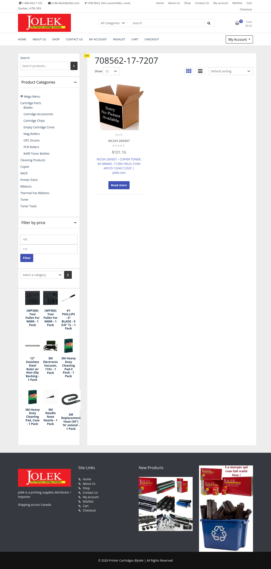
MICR (24, 173)
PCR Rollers (31, 147)
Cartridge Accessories (38, 114)
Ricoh (118, 135)
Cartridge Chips (34, 121)
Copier (24, 167)
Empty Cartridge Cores (39, 127)
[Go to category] (68, 275)
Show (98, 71)
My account (220, 3)
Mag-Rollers (32, 134)
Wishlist (237, 3)
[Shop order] (231, 71)
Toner (24, 200)
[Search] (74, 66)
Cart (249, 3)
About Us (174, 3)
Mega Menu (30, 96)
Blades (28, 107)
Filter (27, 258)
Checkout (246, 9)
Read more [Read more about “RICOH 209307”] (119, 185)
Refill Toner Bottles (37, 153)
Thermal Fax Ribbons (34, 193)
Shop (187, 3)
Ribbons (26, 186)
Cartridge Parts (30, 103)
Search (25, 58)
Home (160, 3)
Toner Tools (28, 206)
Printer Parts (29, 180)
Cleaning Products (32, 160)
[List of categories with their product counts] (42, 275)
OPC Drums (32, 140)
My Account (238, 39)
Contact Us (202, 3)
